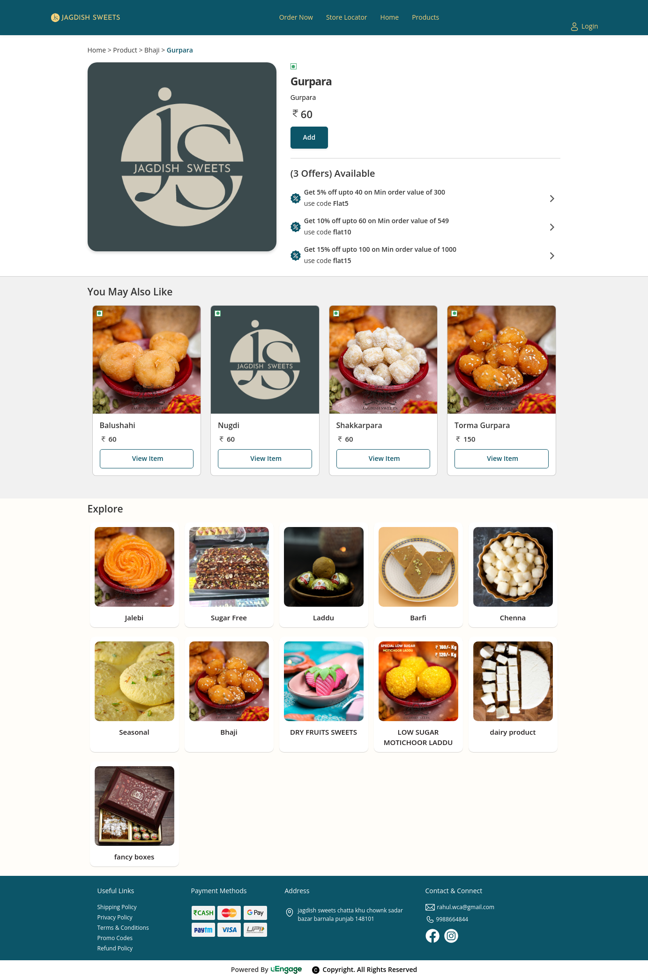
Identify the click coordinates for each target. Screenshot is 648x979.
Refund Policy (115, 948)
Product (125, 49)
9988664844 (447, 919)
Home (97, 49)
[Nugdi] (265, 360)
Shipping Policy (117, 907)
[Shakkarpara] (383, 360)
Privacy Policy (115, 917)
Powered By (267, 969)
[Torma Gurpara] (501, 360)
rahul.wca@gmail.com (460, 907)
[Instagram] (451, 936)
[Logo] (85, 18)
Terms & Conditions (123, 928)
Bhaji (151, 49)
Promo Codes (115, 938)
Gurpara (180, 49)
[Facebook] (432, 936)
